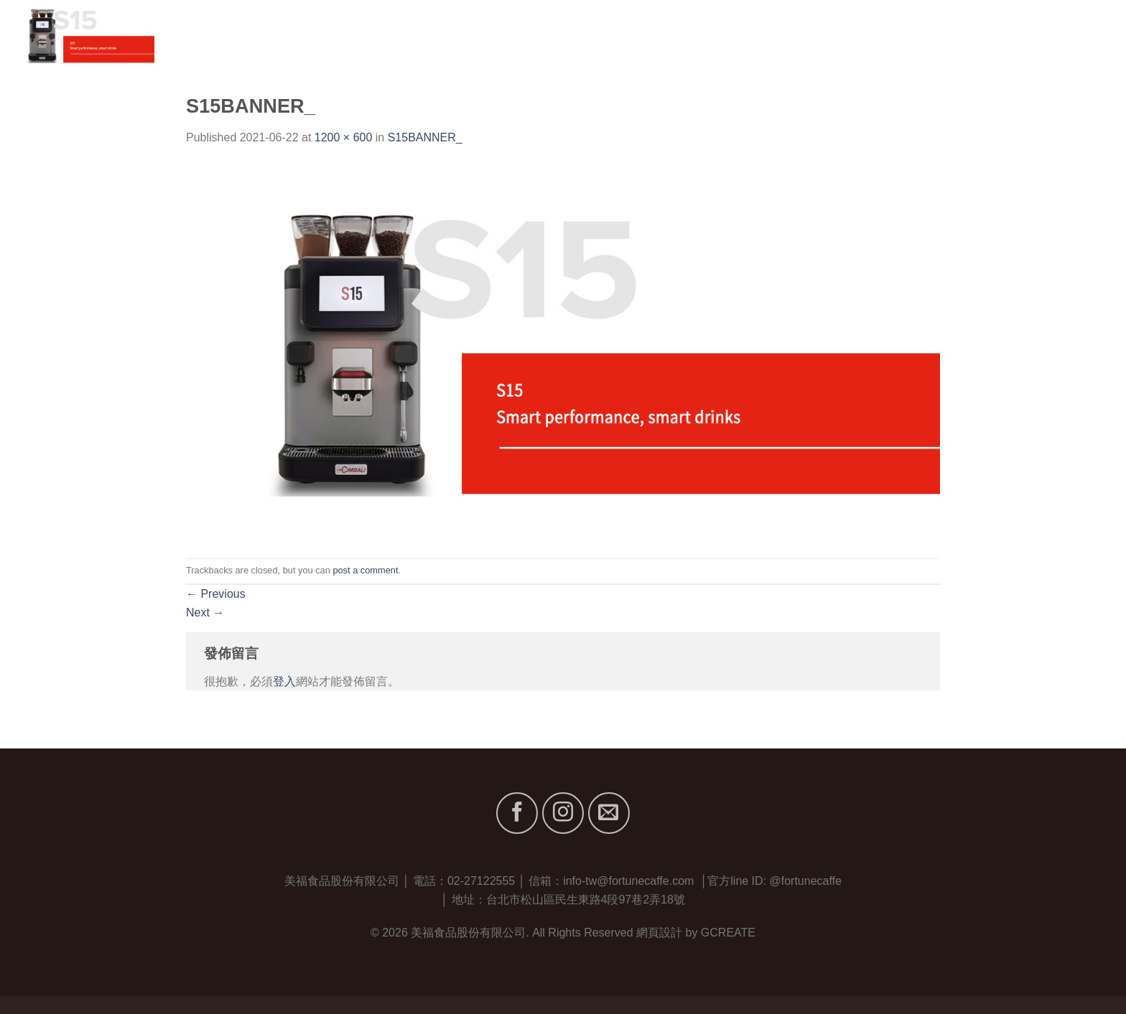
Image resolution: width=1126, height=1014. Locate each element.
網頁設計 (659, 932)
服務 (973, 35)
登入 (284, 681)
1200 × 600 (344, 137)
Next (205, 612)
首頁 (813, 35)
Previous (216, 594)
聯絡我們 (1092, 35)
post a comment (365, 570)
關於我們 (866, 35)
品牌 (925, 35)
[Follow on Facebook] (517, 813)
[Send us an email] (609, 813)
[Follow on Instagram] (563, 813)
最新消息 (1025, 35)
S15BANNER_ (425, 137)
